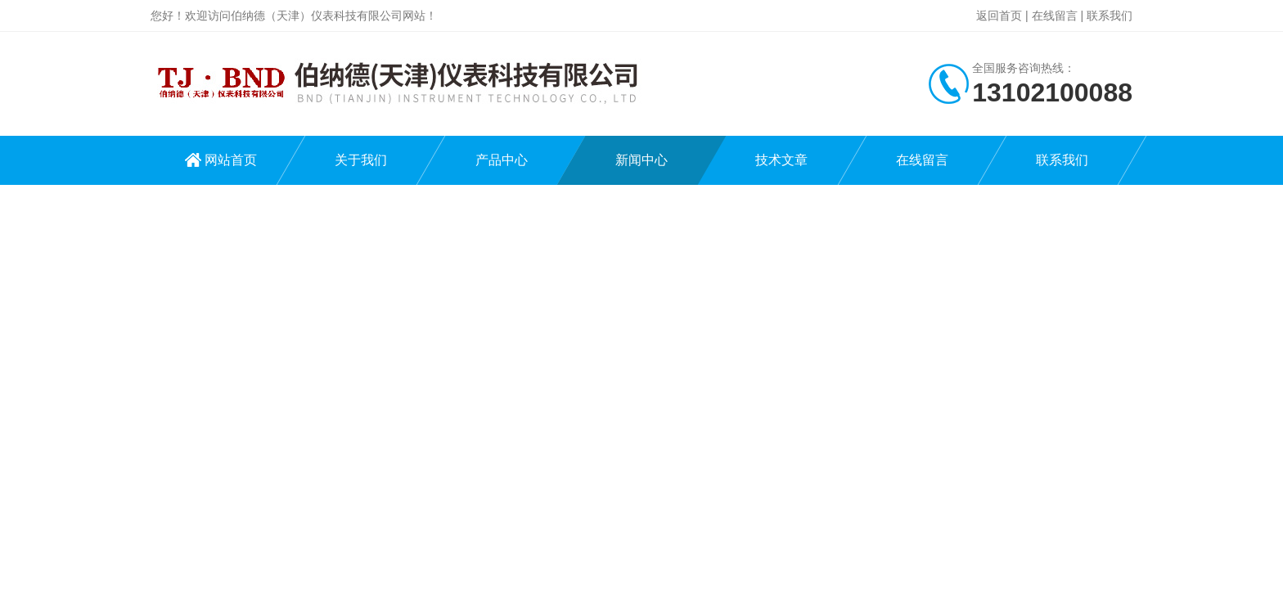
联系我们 (1109, 15)
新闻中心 (641, 160)
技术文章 (781, 160)
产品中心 (501, 160)
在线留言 (1055, 15)
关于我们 (361, 160)
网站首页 (231, 160)
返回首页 (999, 15)
